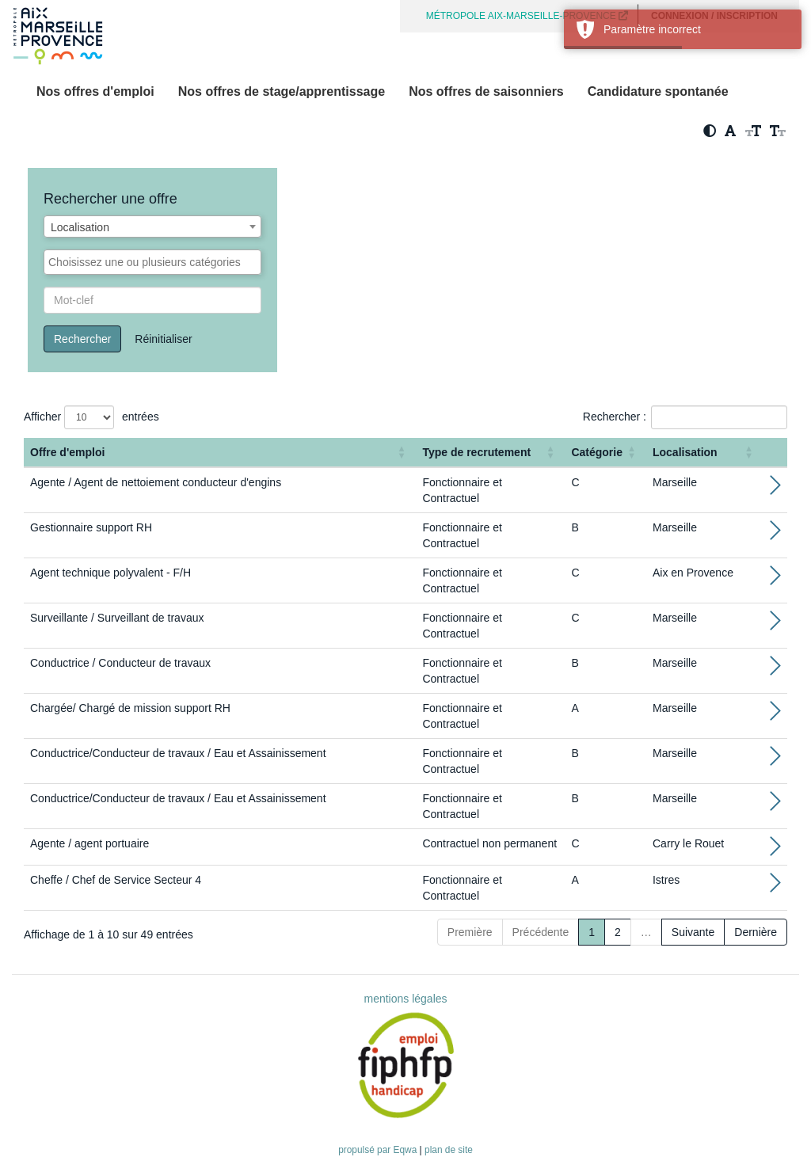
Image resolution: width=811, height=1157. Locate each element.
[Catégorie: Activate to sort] (605, 452)
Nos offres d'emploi (95, 91)
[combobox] (152, 226)
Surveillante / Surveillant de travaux (117, 617)
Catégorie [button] (597, 452)
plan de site (449, 1149)
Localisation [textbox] (80, 227)
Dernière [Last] (755, 932)
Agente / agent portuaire (89, 843)
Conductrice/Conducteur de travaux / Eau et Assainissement (178, 753)
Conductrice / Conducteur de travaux (120, 663)
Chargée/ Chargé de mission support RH (130, 708)
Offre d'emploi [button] (67, 452)
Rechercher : (614, 416)
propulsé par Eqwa (378, 1149)
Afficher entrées (91, 417)
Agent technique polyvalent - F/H (110, 572)
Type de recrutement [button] (476, 452)
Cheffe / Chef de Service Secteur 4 (115, 879)
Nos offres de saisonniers (486, 91)
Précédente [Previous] (540, 932)
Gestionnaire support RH (91, 527)
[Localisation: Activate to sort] (704, 452)
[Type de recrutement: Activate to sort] (490, 452)
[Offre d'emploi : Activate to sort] (220, 452)
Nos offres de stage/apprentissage (281, 91)
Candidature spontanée (658, 91)
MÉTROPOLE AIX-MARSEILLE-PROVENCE (527, 15)
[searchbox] (152, 262)
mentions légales (405, 998)
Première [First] (470, 932)
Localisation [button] (685, 452)
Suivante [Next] (693, 932)
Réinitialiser (163, 339)
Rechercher (82, 339)
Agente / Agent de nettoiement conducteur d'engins (155, 482)
